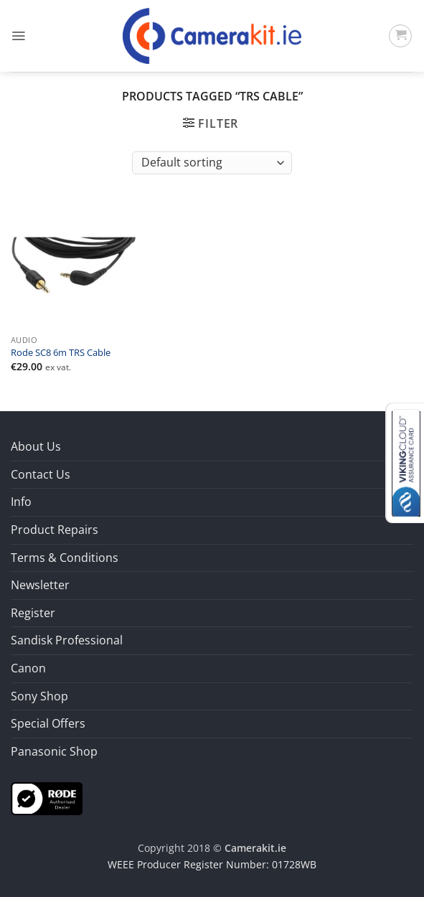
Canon (28, 668)
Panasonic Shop (54, 751)
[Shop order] (212, 162)
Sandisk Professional (67, 640)
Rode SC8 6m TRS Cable (60, 353)
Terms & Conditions (64, 557)
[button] (18, 35)
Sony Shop (39, 696)
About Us (36, 446)
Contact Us (40, 474)
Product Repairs (54, 529)
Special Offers (48, 723)
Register (33, 613)
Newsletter (40, 585)
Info (21, 501)
